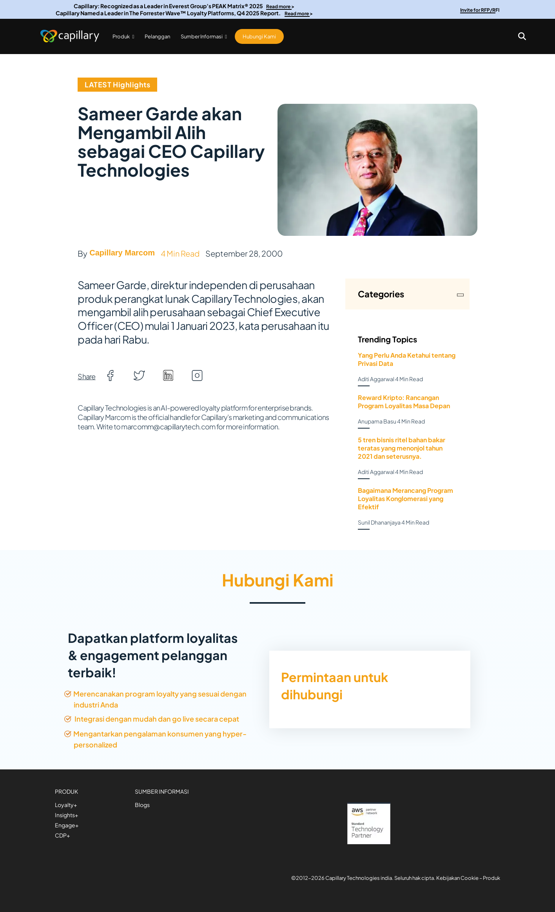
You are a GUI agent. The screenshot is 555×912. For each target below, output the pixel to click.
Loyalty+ (66, 804)
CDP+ (62, 835)
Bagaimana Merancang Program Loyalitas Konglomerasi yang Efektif (405, 498)
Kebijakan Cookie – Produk (468, 878)
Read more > (280, 6)
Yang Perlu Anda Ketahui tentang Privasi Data (406, 359)
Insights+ (66, 814)
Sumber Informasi (204, 36)
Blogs (142, 804)
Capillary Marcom (122, 252)
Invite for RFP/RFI (479, 10)
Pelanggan (157, 36)
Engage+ (66, 825)
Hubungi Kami (259, 36)
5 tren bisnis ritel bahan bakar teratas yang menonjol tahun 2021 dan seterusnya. (401, 448)
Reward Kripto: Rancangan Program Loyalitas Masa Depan (404, 401)
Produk (123, 36)
